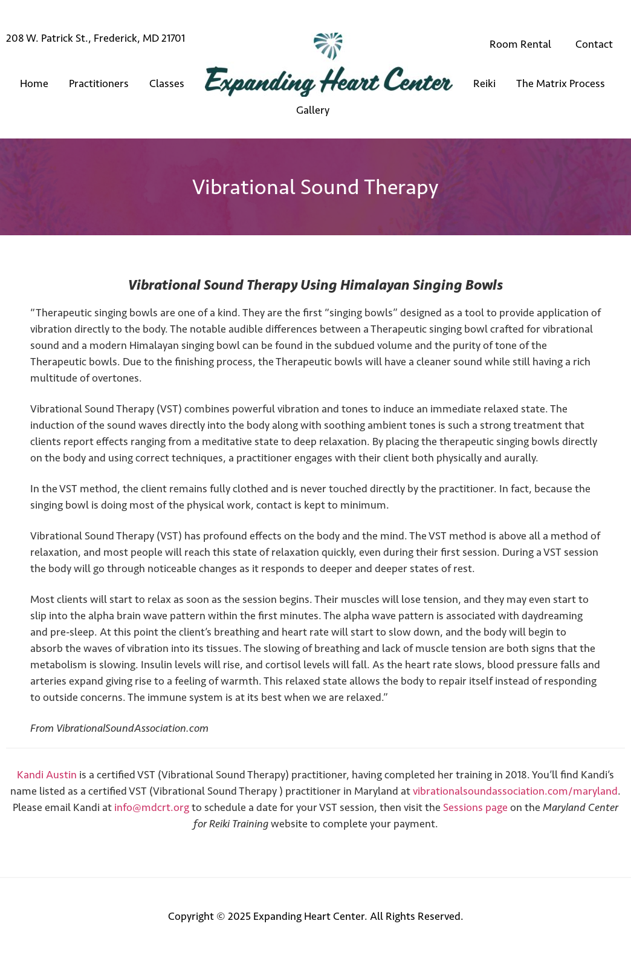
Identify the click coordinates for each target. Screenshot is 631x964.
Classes (166, 83)
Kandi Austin (47, 774)
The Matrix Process (560, 83)
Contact (594, 44)
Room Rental (520, 44)
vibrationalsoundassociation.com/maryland (515, 791)
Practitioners (99, 83)
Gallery (312, 110)
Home (34, 83)
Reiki (484, 83)
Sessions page (475, 807)
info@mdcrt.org (151, 807)
